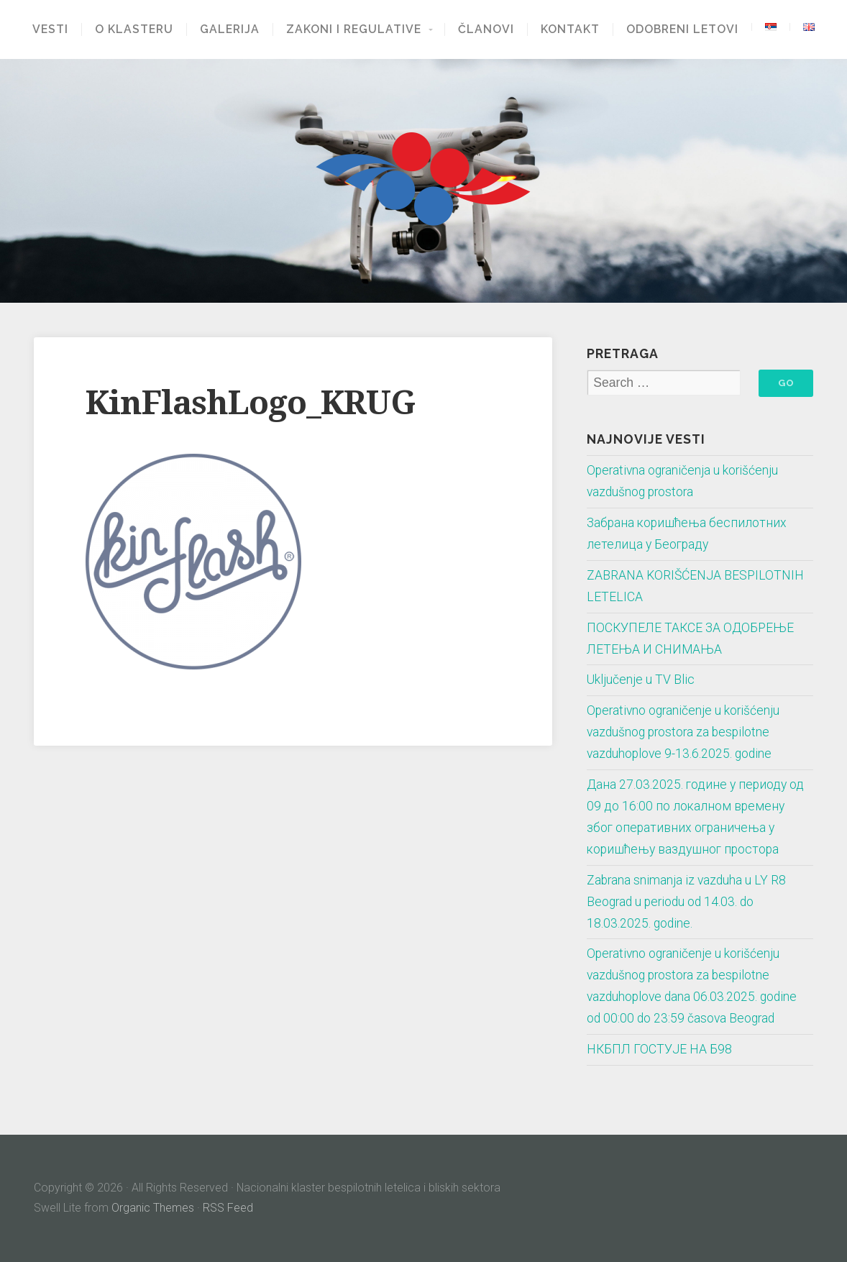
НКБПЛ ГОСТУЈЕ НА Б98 (659, 1049)
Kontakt (570, 29)
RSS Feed (228, 1208)
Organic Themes (152, 1208)
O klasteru (134, 29)
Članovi (486, 29)
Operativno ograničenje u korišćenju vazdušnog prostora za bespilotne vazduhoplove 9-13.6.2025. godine (683, 732)
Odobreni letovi (682, 29)
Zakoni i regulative (353, 29)
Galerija (230, 29)
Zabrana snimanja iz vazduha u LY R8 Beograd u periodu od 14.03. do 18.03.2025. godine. (686, 902)
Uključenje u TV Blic (641, 679)
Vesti (50, 29)
